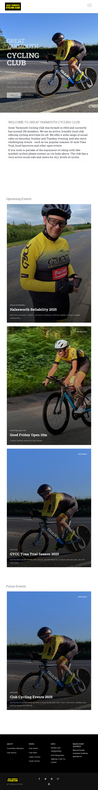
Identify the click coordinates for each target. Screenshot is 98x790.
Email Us (13, 106)
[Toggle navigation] (89, 5)
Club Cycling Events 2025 (31, 697)
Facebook (29, 106)
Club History (12, 752)
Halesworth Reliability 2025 (33, 309)
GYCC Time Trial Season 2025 (34, 554)
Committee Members (15, 748)
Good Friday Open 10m (28, 435)
